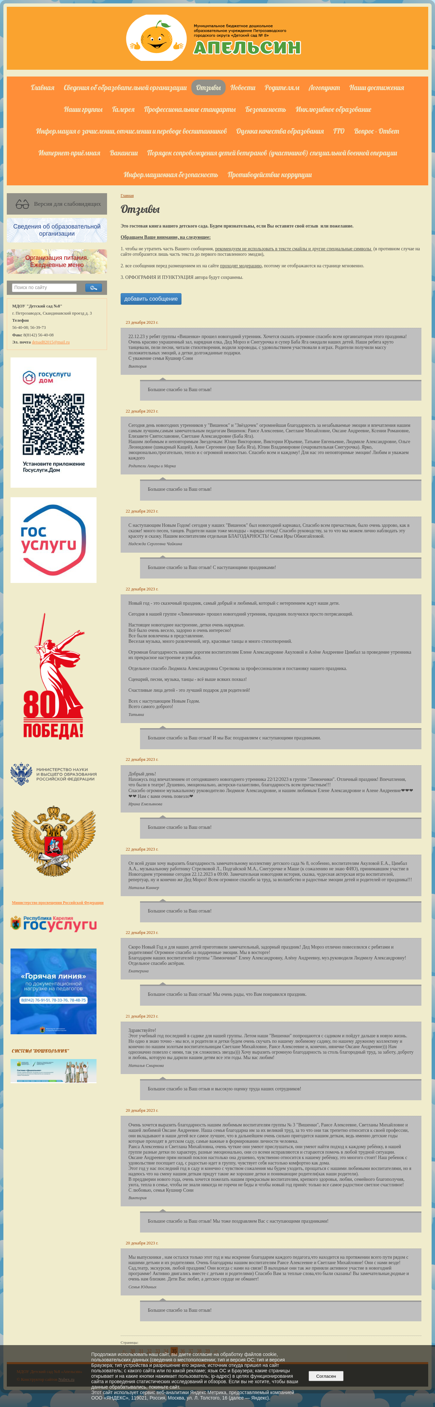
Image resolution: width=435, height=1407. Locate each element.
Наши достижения (376, 87)
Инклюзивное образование (333, 109)
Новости (242, 87)
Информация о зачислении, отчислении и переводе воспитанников (131, 131)
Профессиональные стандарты (190, 109)
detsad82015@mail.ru (51, 342)
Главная (42, 87)
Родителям (282, 87)
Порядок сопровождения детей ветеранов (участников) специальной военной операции (272, 152)
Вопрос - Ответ (376, 131)
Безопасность (265, 109)
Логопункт (324, 87)
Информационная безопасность (171, 174)
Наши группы (83, 109)
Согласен (326, 1376)
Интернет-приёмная (69, 152)
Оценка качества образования (280, 131)
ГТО (339, 131)
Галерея (123, 109)
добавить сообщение (151, 299)
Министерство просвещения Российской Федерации (58, 903)
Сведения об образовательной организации (125, 87)
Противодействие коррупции (270, 174)
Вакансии (124, 152)
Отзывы (208, 87)
